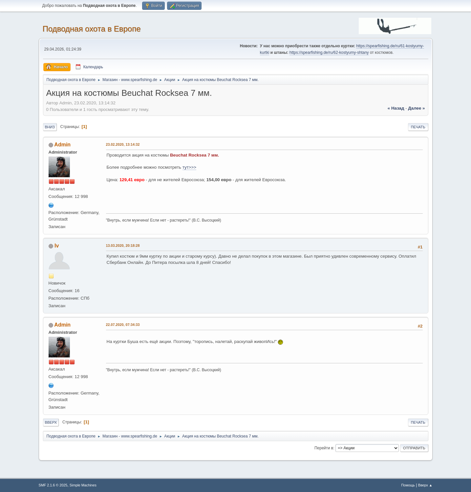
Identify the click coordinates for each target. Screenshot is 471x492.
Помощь (408, 485)
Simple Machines (83, 485)
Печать (418, 127)
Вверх (51, 422)
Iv (56, 245)
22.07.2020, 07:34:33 (123, 325)
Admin (62, 144)
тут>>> (189, 167)
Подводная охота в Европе (92, 28)
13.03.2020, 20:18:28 (123, 245)
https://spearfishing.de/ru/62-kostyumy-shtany (329, 52)
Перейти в (323, 448)
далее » (416, 108)
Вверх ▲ (425, 485)
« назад (396, 108)
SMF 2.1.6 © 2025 (53, 485)
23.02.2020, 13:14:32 (123, 144)
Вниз (50, 127)
